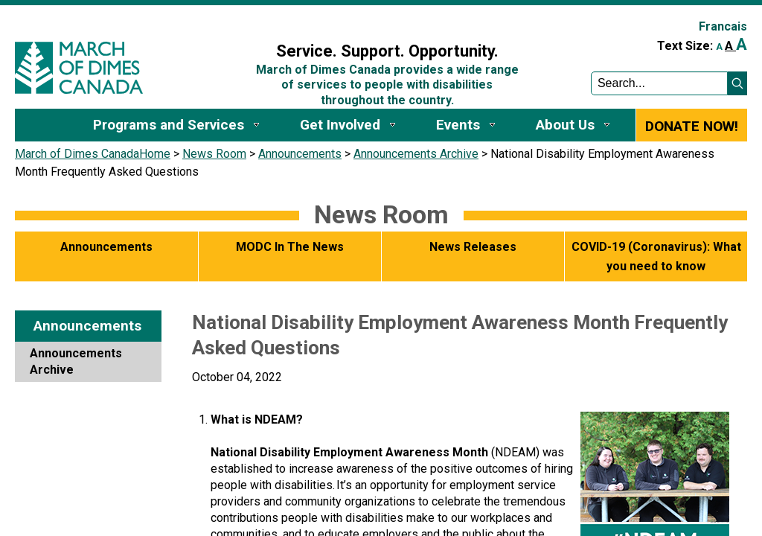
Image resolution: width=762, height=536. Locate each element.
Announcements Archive (415, 154)
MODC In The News (290, 247)
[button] (737, 83)
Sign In (239, 20)
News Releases (472, 247)
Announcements (300, 154)
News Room (214, 154)
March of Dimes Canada (77, 154)
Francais (723, 26)
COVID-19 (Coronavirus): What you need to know (656, 256)
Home (154, 154)
